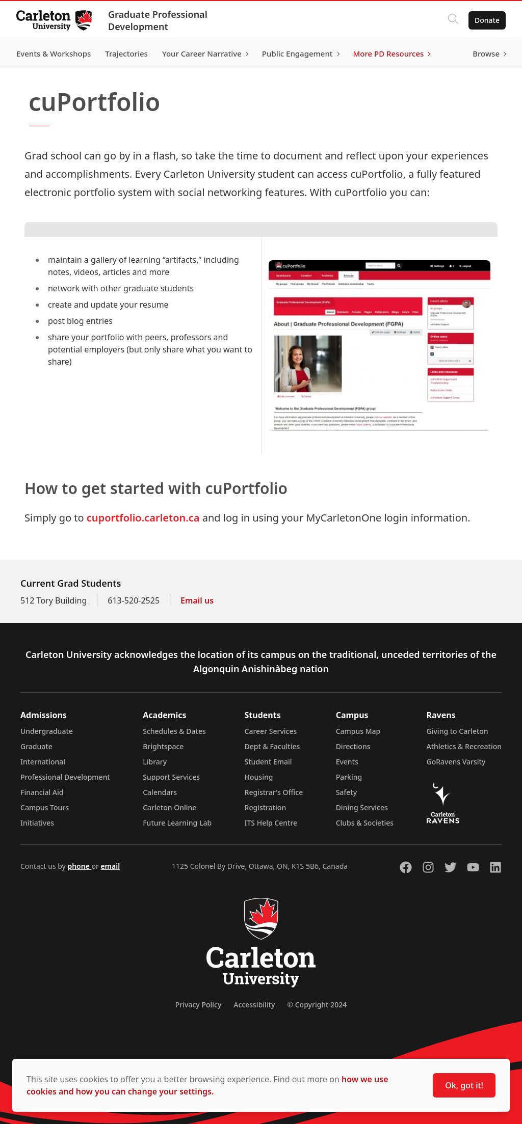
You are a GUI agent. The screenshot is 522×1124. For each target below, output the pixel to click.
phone (79, 866)
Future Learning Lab (177, 823)
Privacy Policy (198, 1004)
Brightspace (163, 746)
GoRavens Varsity (456, 761)
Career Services (271, 731)
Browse (486, 53)
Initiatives (37, 823)
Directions (353, 746)
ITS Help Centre (271, 823)
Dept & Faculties (272, 746)
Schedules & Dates (174, 731)
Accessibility (254, 1004)
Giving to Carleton (457, 731)
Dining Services (362, 807)
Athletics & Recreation (464, 746)
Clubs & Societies (365, 823)
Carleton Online (169, 807)
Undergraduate (46, 731)
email (110, 866)
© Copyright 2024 (317, 1004)
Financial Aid (41, 792)
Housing (259, 777)
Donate (487, 20)
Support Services (171, 777)
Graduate (36, 746)
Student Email (268, 761)
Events (347, 761)
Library (155, 761)
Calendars (160, 792)
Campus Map (358, 731)
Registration (265, 807)
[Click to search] (453, 20)
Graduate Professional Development (157, 20)
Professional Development (65, 777)
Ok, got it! (464, 1085)
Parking (349, 777)
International (42, 761)
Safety (346, 792)
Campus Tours (44, 807)
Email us (197, 600)
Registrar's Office (274, 792)
